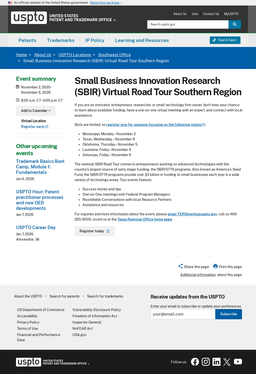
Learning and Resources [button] (142, 40)
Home (21, 54)
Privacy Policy (28, 322)
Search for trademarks (105, 296)
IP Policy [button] (94, 40)
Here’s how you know (106, 2)
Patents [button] (27, 40)
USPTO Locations (74, 54)
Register (34, 127)
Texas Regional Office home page (145, 219)
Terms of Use (27, 329)
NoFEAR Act (82, 329)
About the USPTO (28, 296)
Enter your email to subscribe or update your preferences (195, 306)
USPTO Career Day (36, 227)
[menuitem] (27, 40)
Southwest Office (114, 54)
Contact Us (211, 14)
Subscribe (228, 314)
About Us (180, 14)
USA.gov (79, 335)
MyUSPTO (231, 14)
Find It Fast (224, 40)
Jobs (195, 14)
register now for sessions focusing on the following (155, 125)
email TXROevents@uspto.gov (192, 214)
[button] (193, 268)
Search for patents (65, 296)
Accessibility (27, 316)
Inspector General (86, 322)
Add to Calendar (35, 111)
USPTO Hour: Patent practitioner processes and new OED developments (39, 200)
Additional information (198, 275)
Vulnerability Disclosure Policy (96, 310)
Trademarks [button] (60, 40)
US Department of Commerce (40, 310)
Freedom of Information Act (94, 316)
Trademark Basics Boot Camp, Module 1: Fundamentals (40, 167)
